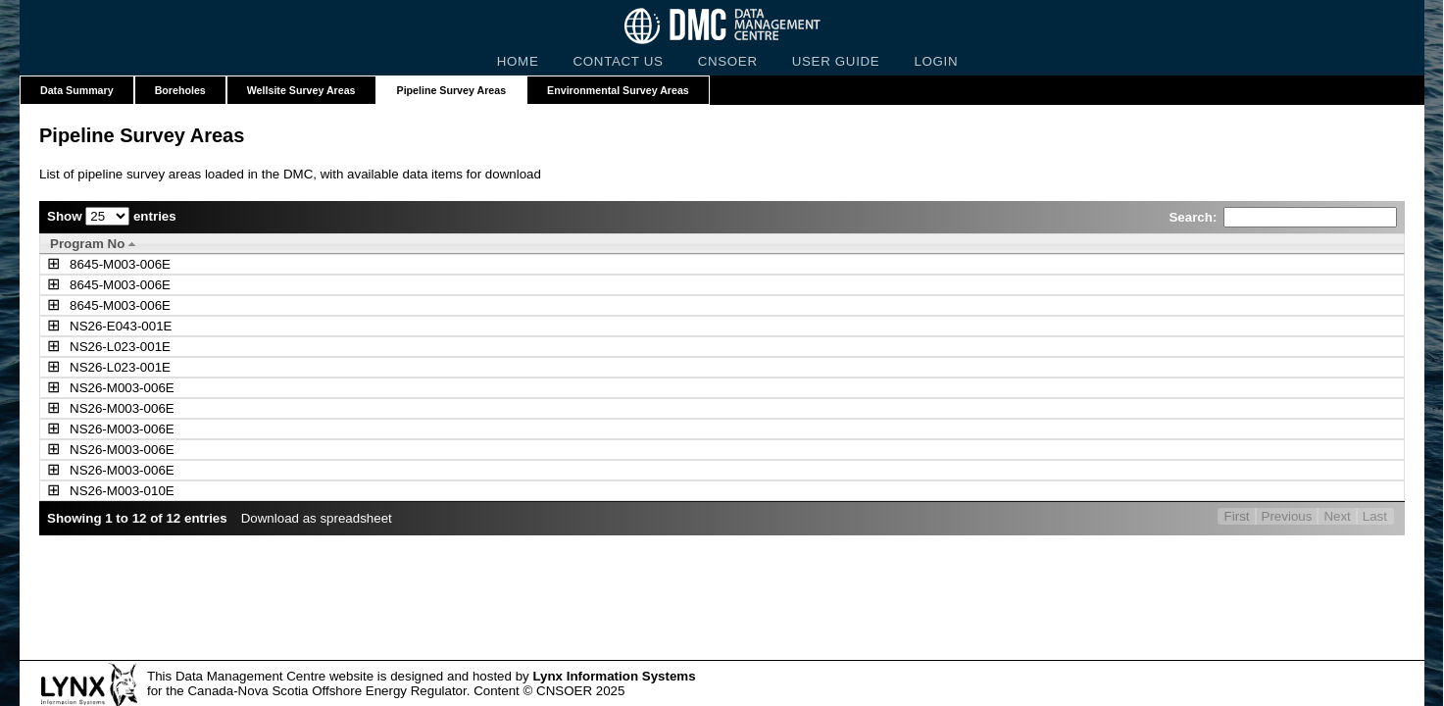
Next (1336, 516)
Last (1375, 516)
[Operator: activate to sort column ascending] (900, 243)
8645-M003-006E (100, 264)
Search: (1283, 217)
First (1237, 516)
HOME (518, 61)
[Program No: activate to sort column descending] (143, 243)
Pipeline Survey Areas (452, 90)
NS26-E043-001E (101, 326)
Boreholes (180, 90)
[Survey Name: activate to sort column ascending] (461, 243)
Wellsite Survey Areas (301, 90)
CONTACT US (618, 61)
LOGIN (936, 61)
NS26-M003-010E (102, 490)
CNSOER (728, 61)
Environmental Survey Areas (618, 90)
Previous (1287, 516)
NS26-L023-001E (100, 346)
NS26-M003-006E (102, 387)
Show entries (111, 216)
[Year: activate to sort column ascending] (1173, 243)
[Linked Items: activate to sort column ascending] (1314, 243)
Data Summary (77, 90)
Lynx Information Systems (613, 676)
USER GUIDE (836, 61)
